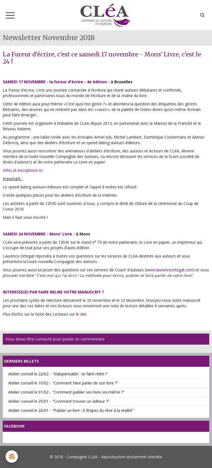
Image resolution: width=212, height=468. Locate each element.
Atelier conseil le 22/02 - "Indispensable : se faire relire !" (58, 373)
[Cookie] (12, 456)
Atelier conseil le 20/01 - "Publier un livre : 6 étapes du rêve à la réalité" (71, 410)
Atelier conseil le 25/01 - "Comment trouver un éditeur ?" (58, 401)
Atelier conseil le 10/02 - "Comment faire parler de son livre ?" (63, 383)
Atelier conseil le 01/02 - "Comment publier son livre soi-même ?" (66, 392)
